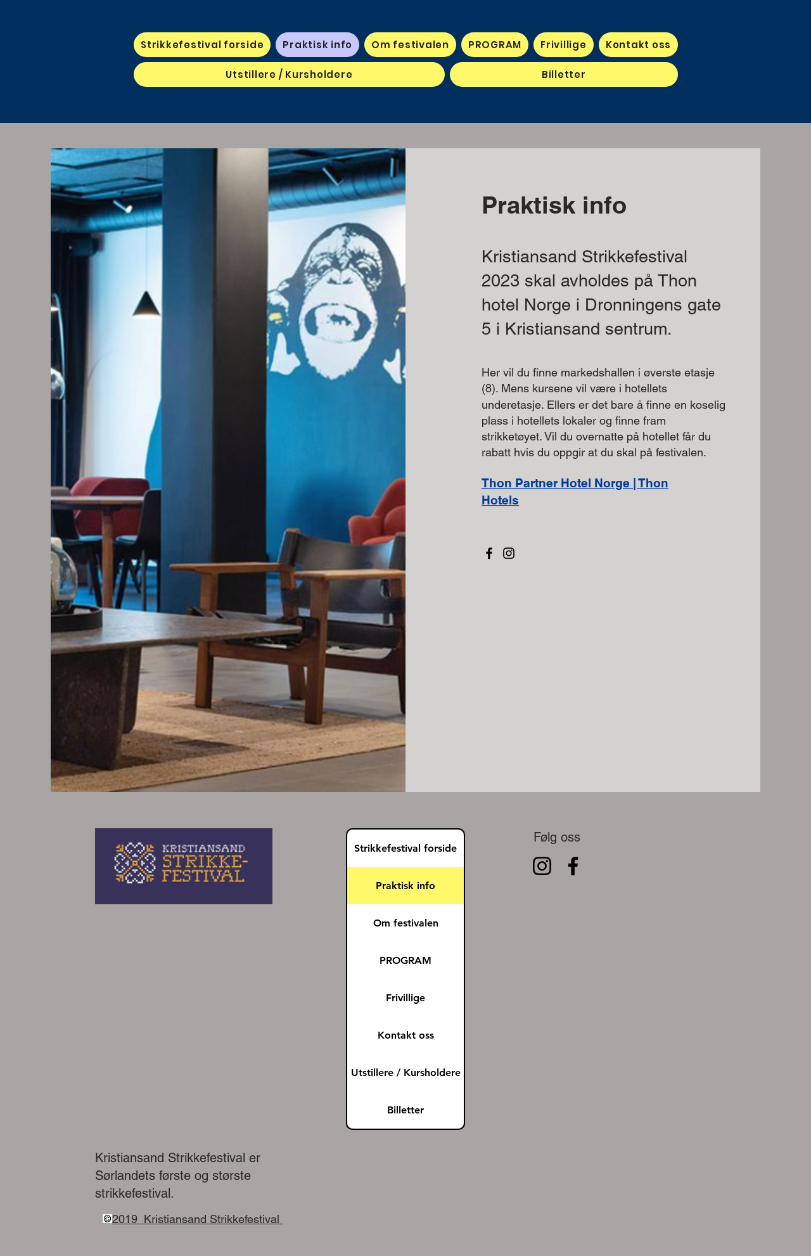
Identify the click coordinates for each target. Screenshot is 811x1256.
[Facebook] (489, 553)
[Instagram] (508, 553)
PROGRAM (405, 960)
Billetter (405, 1110)
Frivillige (405, 998)
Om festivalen (405, 923)
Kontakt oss (406, 1035)
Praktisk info (405, 886)
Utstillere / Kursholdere (406, 1073)
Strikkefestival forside (405, 848)
